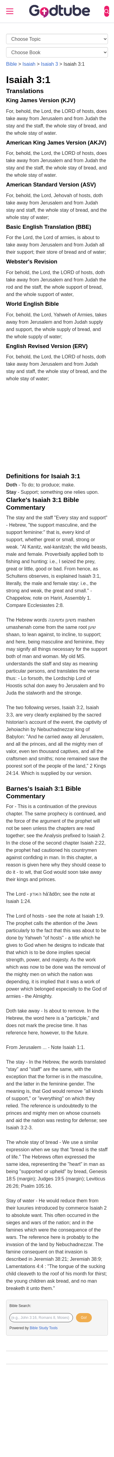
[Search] (106, 11)
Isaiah (29, 64)
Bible (11, 64)
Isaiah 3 (49, 64)
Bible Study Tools (44, 1328)
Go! (84, 1318)
